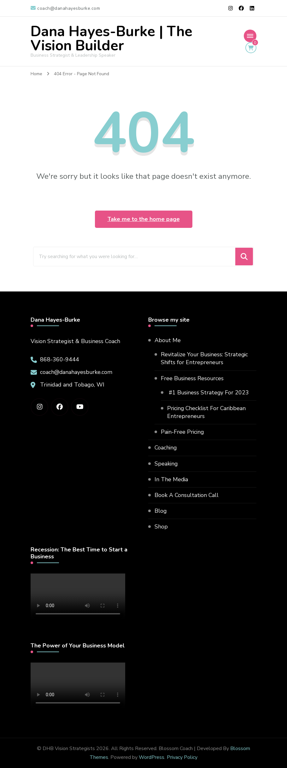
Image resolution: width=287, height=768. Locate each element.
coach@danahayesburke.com (76, 372)
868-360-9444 (59, 359)
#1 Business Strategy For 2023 (208, 392)
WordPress (151, 757)
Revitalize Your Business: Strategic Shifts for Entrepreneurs (205, 358)
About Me (168, 340)
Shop (161, 527)
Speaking (166, 463)
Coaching (166, 448)
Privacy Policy (182, 757)
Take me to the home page (144, 219)
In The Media (172, 479)
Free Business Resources (193, 378)
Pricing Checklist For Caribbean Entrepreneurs (207, 412)
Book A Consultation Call (187, 495)
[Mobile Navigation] (250, 36)
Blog (161, 511)
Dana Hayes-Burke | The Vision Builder (111, 38)
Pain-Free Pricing (183, 432)
